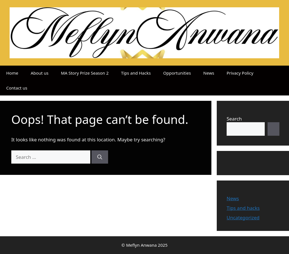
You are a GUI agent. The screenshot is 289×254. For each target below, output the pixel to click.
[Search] (99, 157)
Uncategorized (243, 217)
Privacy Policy (240, 73)
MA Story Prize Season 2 (85, 73)
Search (234, 118)
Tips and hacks (243, 208)
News (208, 73)
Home (12, 73)
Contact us (16, 88)
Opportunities (177, 73)
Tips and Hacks (136, 73)
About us (40, 73)
